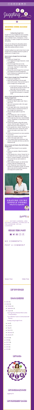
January (10, 335)
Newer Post (9, 279)
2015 (7, 347)
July (9, 323)
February (10, 332)
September (11, 308)
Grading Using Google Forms (14, 320)
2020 (7, 304)
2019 (7, 337)
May (9, 328)
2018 (7, 340)
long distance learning (16, 221)
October (10, 306)
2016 (7, 344)
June (9, 325)
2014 (7, 349)
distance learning (16, 221)
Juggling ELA (10, 393)
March (9, 330)
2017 (7, 342)
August (10, 310)
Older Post (25, 279)
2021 (7, 302)
